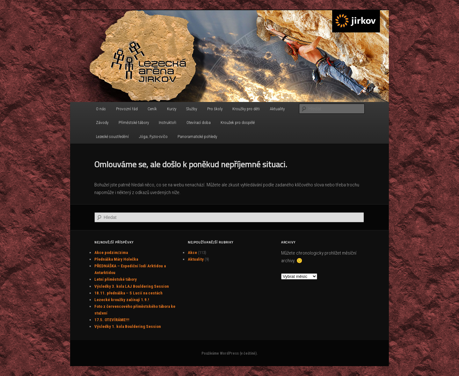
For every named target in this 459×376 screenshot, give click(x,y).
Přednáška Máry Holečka (116, 259)
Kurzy (171, 108)
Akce (192, 252)
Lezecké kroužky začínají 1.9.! (121, 299)
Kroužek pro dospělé (238, 122)
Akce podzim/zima (111, 252)
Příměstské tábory (134, 122)
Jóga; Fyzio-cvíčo (153, 136)
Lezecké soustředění (112, 136)
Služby (191, 108)
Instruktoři (167, 122)
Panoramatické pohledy (197, 136)
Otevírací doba (198, 122)
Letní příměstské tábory (115, 279)
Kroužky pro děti (246, 108)
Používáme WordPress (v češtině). (229, 353)
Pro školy (214, 108)
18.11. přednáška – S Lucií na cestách (128, 293)
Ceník (152, 108)
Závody (102, 122)
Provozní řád (127, 108)
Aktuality (277, 108)
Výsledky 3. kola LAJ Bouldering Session (131, 286)
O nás (101, 108)
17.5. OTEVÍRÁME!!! (111, 319)
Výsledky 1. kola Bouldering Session (127, 326)
